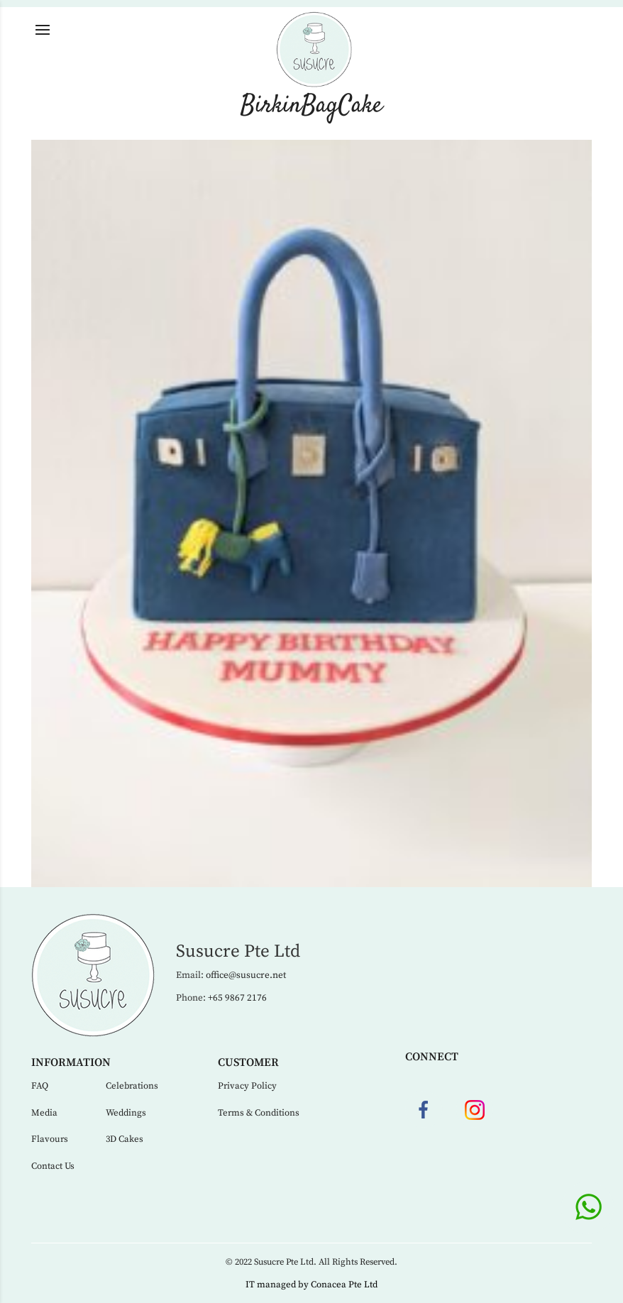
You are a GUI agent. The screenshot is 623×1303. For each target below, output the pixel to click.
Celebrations (132, 1086)
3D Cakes (124, 1139)
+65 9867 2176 (237, 998)
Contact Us (53, 1166)
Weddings (126, 1112)
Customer (248, 1062)
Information (71, 1062)
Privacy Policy (247, 1086)
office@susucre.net (246, 975)
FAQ (39, 1086)
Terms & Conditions (258, 1112)
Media (44, 1112)
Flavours (49, 1139)
